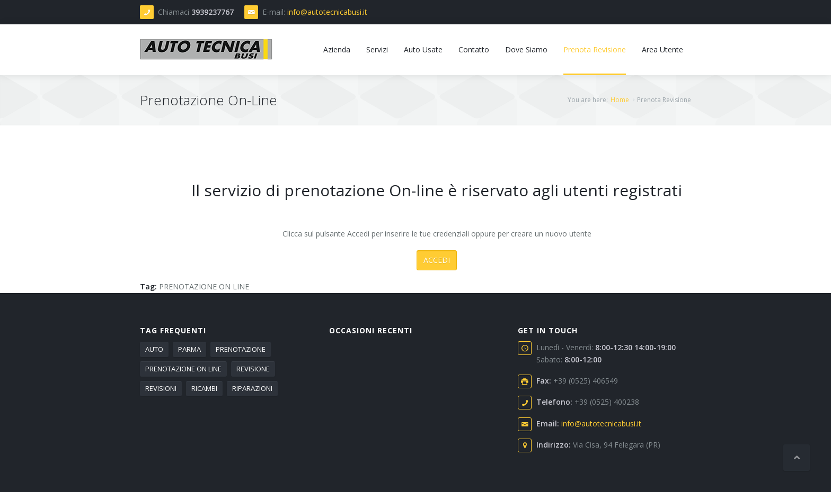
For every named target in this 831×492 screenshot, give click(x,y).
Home (620, 99)
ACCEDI (436, 260)
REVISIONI (160, 388)
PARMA (189, 349)
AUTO (154, 349)
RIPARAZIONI (252, 388)
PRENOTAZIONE (241, 349)
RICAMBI (204, 388)
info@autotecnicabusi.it (327, 12)
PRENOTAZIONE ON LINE (204, 286)
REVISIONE (253, 368)
